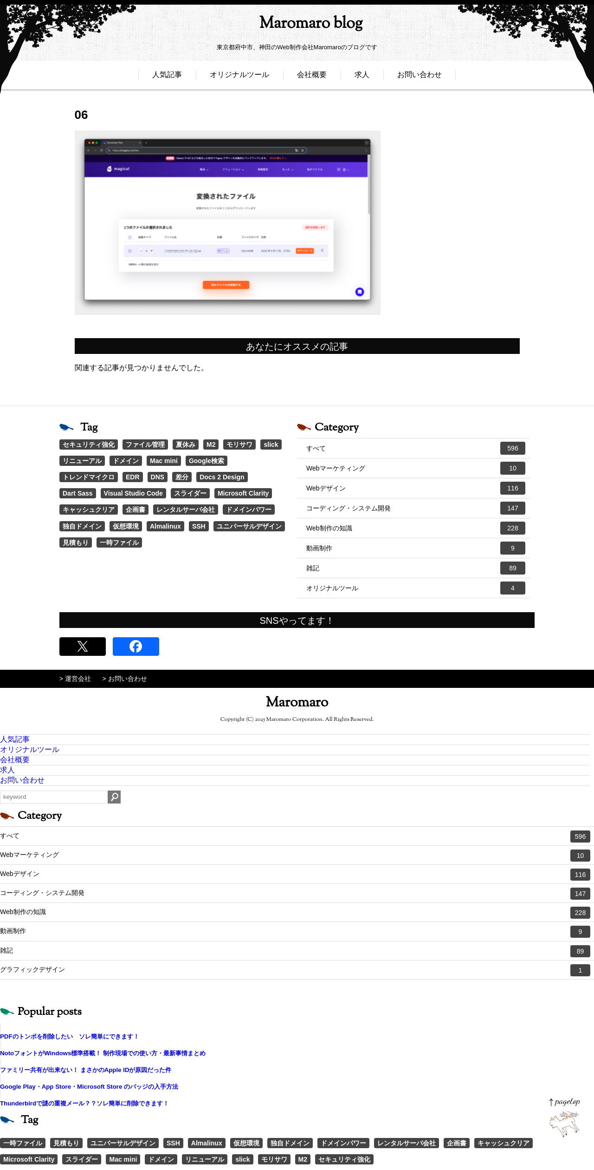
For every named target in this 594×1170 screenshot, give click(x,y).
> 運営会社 (75, 678)
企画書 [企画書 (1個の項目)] (135, 509)
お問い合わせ (419, 78)
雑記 (415, 568)
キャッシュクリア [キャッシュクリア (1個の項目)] (89, 509)
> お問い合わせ (125, 678)
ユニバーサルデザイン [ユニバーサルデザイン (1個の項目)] (249, 526)
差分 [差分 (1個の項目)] (181, 477)
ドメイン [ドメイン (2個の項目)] (126, 460)
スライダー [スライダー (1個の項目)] (190, 493)
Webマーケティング (415, 468)
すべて (415, 448)
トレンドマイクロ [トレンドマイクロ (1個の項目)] (89, 477)
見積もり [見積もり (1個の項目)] (76, 542)
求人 (362, 78)
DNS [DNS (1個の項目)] (158, 477)
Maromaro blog (297, 26)
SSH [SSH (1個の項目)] (199, 526)
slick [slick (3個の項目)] (271, 444)
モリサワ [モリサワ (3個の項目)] (239, 444)
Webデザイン (415, 488)
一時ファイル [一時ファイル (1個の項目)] (119, 542)
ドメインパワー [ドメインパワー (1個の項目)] (248, 509)
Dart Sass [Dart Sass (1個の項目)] (78, 493)
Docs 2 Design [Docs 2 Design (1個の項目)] (222, 477)
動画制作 (415, 548)
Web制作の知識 (415, 528)
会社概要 (312, 78)
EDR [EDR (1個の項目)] (133, 477)
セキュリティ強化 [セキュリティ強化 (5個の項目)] (89, 444)
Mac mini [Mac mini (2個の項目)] (164, 460)
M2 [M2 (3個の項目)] (211, 444)
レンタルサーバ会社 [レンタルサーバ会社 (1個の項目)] (185, 509)
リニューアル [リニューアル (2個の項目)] (82, 460)
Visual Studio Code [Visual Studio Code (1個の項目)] (133, 493)
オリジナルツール (239, 78)
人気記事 (167, 78)
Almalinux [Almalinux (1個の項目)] (165, 526)
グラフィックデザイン (295, 970)
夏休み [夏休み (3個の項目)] (185, 444)
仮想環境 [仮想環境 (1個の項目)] (126, 526)
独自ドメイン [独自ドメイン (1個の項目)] (82, 526)
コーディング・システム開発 (415, 508)
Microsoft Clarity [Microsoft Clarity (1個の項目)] (243, 493)
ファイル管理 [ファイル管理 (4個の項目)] (145, 444)
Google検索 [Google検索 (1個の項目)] (206, 460)
